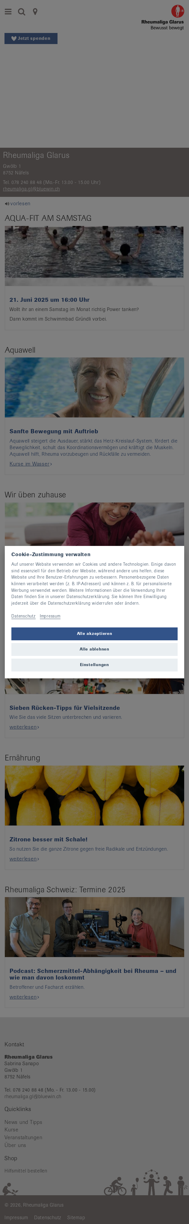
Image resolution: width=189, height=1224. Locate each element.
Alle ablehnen (94, 649)
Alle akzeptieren (94, 633)
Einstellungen (94, 664)
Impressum (50, 616)
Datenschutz (23, 616)
